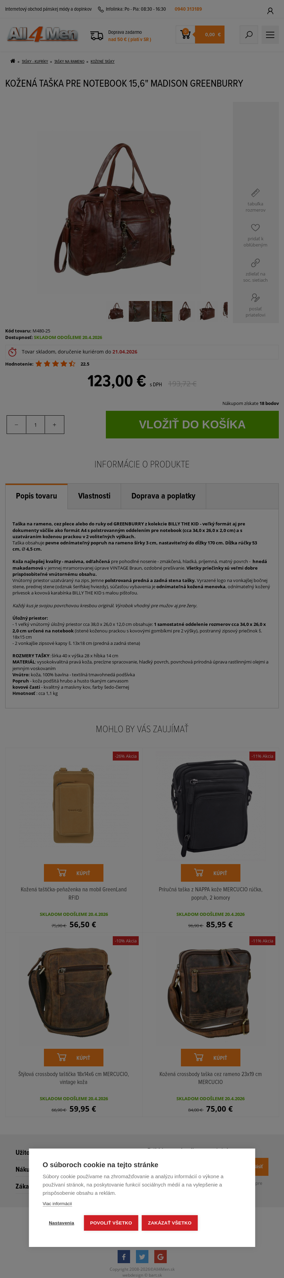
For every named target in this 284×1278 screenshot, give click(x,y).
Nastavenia (61, 1223)
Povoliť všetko (111, 1223)
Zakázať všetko (170, 1223)
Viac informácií (57, 1203)
